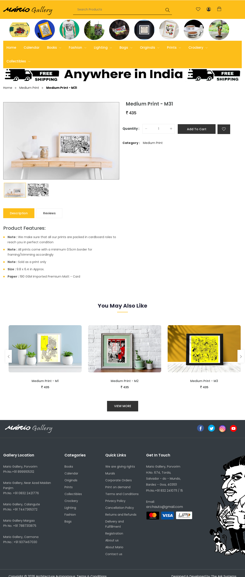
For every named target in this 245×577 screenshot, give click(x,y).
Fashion (77, 47)
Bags (125, 47)
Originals (149, 47)
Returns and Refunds (120, 514)
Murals (110, 473)
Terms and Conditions (122, 494)
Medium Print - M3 (204, 381)
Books (54, 47)
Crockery (198, 47)
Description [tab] (19, 213)
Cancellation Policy (119, 508)
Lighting (103, 47)
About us (112, 540)
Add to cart (196, 129)
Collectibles (18, 61)
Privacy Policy (115, 501)
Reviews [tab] (49, 213)
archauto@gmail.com (164, 506)
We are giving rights (120, 466)
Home (11, 47)
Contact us (113, 554)
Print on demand (117, 487)
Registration (114, 533)
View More (122, 406)
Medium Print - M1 (45, 381)
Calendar (32, 47)
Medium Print (31, 88)
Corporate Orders (118, 480)
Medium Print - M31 (61, 88)
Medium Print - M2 (125, 381)
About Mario (114, 547)
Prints (174, 47)
